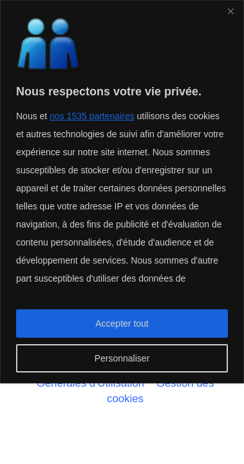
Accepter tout (122, 323)
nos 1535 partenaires (92, 116)
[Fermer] (230, 11)
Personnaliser (122, 358)
